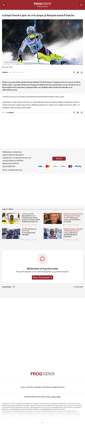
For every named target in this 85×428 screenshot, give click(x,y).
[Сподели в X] (81, 72)
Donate (59, 158)
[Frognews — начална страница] (42, 5)
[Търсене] (4, 5)
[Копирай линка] (74, 72)
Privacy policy (56, 397)
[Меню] (81, 5)
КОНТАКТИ (30, 387)
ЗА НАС (22, 387)
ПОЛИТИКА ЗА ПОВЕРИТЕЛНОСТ (53, 387)
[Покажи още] (42, 422)
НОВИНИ (5, 72)
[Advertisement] (42, 131)
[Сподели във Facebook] (77, 72)
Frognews (10, 112)
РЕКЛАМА (38, 387)
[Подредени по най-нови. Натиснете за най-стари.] (78, 287)
